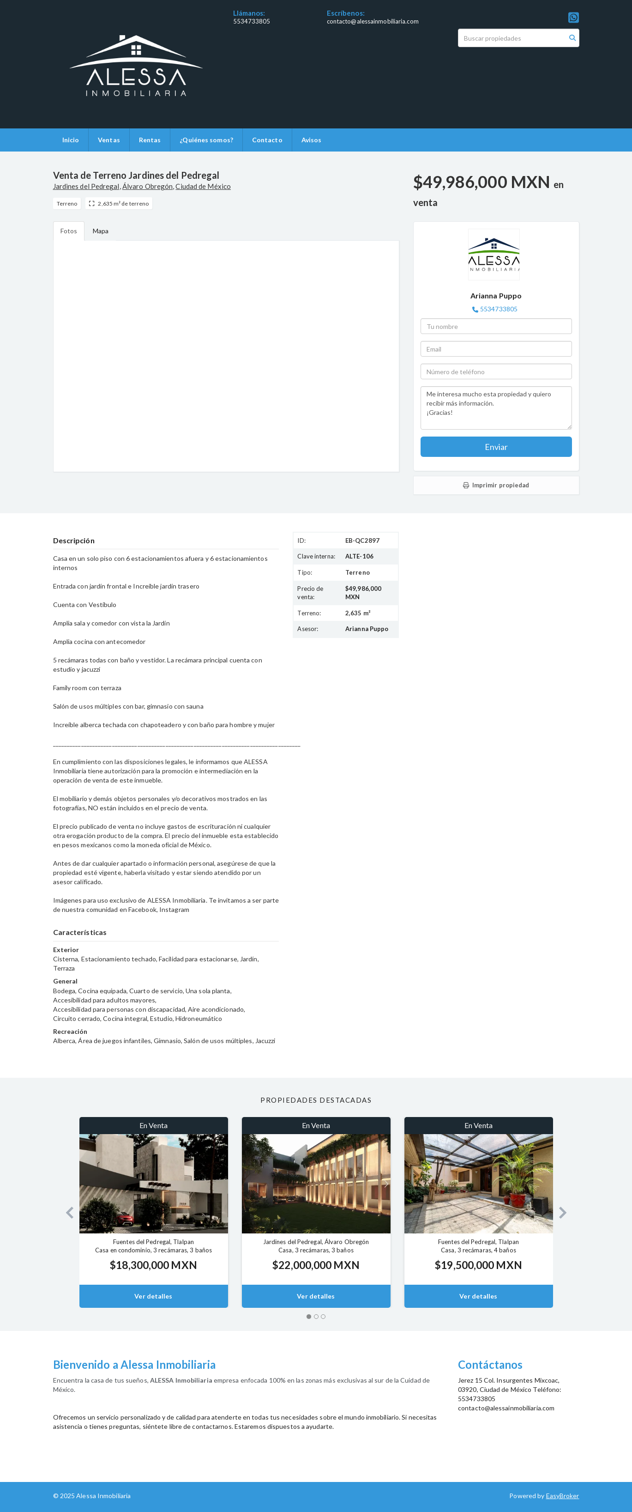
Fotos (69, 231)
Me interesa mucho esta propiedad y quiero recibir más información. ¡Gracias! (496, 408)
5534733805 (252, 21)
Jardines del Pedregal (86, 186)
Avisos (311, 140)
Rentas (150, 140)
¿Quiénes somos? (206, 140)
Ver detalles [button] (153, 1296)
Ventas (109, 140)
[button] (66, 1212)
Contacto (267, 140)
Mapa (100, 231)
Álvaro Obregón (147, 186)
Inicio (70, 140)
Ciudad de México (203, 186)
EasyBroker (562, 1496)
